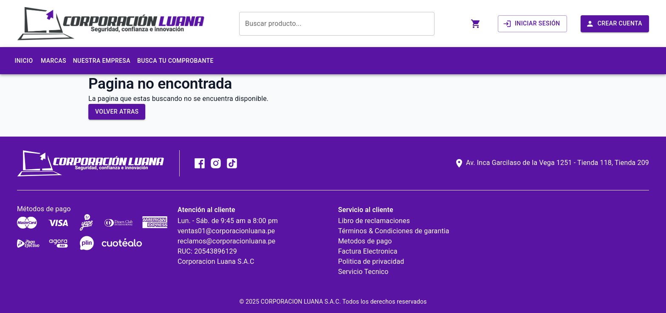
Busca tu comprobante (175, 60)
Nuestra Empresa (101, 60)
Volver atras (116, 111)
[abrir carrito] (475, 23)
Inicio (23, 60)
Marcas (53, 60)
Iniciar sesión (531, 24)
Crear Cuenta (614, 24)
